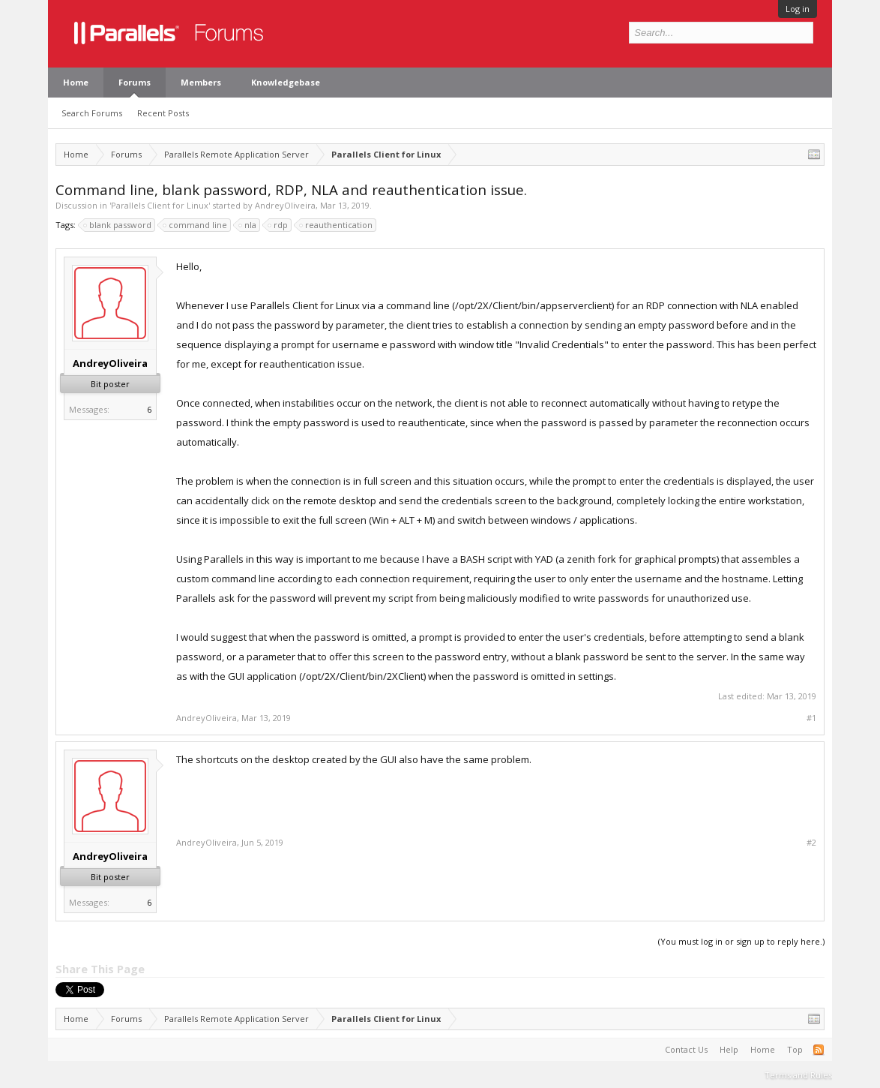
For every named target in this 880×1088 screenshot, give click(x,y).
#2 (811, 842)
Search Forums (91, 113)
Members (201, 82)
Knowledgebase (285, 82)
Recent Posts (163, 113)
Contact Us (686, 1049)
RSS (819, 1050)
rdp (278, 225)
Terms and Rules (798, 1074)
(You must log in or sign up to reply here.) (741, 941)
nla (248, 225)
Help (729, 1049)
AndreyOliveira (285, 205)
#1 (811, 718)
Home (75, 82)
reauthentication (337, 225)
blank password (118, 225)
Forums (134, 82)
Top (795, 1049)
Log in (798, 8)
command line (195, 225)
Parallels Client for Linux (159, 205)
